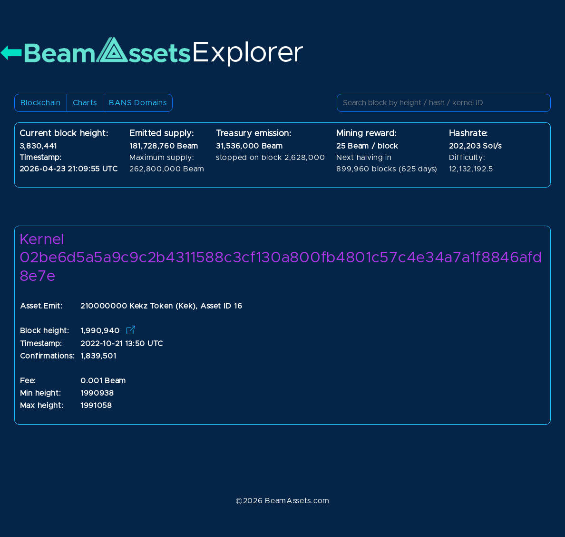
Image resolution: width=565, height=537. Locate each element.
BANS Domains (137, 103)
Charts (85, 103)
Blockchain (40, 103)
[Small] (444, 103)
